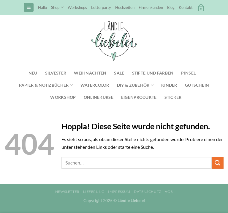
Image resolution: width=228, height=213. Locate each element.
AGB (169, 191)
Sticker (173, 97)
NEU (32, 72)
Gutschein (197, 85)
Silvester (55, 72)
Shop (57, 7)
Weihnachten (90, 72)
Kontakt (186, 7)
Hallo (42, 7)
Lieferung (93, 191)
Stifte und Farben (153, 72)
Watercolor (94, 85)
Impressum (119, 191)
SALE (119, 72)
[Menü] (29, 7)
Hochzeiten (124, 7)
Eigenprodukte (139, 97)
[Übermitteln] (218, 162)
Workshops (77, 7)
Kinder (169, 85)
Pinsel (188, 72)
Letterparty (101, 7)
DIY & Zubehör (135, 85)
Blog (171, 7)
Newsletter (67, 191)
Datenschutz (147, 191)
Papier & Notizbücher (46, 85)
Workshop (63, 97)
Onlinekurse (98, 97)
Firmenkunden (151, 7)
